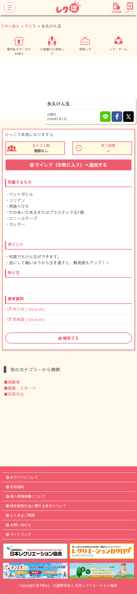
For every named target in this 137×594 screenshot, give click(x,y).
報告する (68, 338)
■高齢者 (12, 382)
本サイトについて (22, 477)
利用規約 (15, 486)
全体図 (26, 319)
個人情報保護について (25, 496)
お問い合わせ (18, 524)
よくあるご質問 (20, 515)
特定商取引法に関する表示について (36, 505)
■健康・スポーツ (20, 388)
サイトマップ (18, 534)
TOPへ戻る (10, 26)
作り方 (26, 309)
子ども (31, 26)
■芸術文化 (14, 394)
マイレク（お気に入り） (68, 165)
